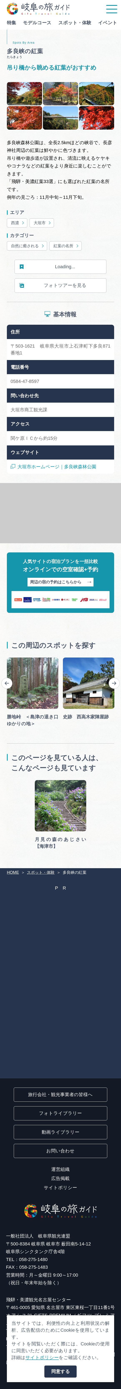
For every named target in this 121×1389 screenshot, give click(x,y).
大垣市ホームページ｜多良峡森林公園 (53, 467)
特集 (11, 22)
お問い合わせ (60, 1150)
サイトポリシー (60, 1187)
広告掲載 (60, 1178)
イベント (107, 22)
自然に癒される (28, 246)
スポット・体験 (74, 22)
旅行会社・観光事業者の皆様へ (60, 1094)
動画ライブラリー (60, 1132)
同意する (60, 1371)
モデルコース (37, 22)
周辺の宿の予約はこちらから (60, 582)
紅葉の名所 (66, 246)
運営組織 (60, 1169)
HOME (13, 872)
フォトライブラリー (60, 1113)
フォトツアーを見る (52, 286)
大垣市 (43, 223)
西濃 (18, 223)
